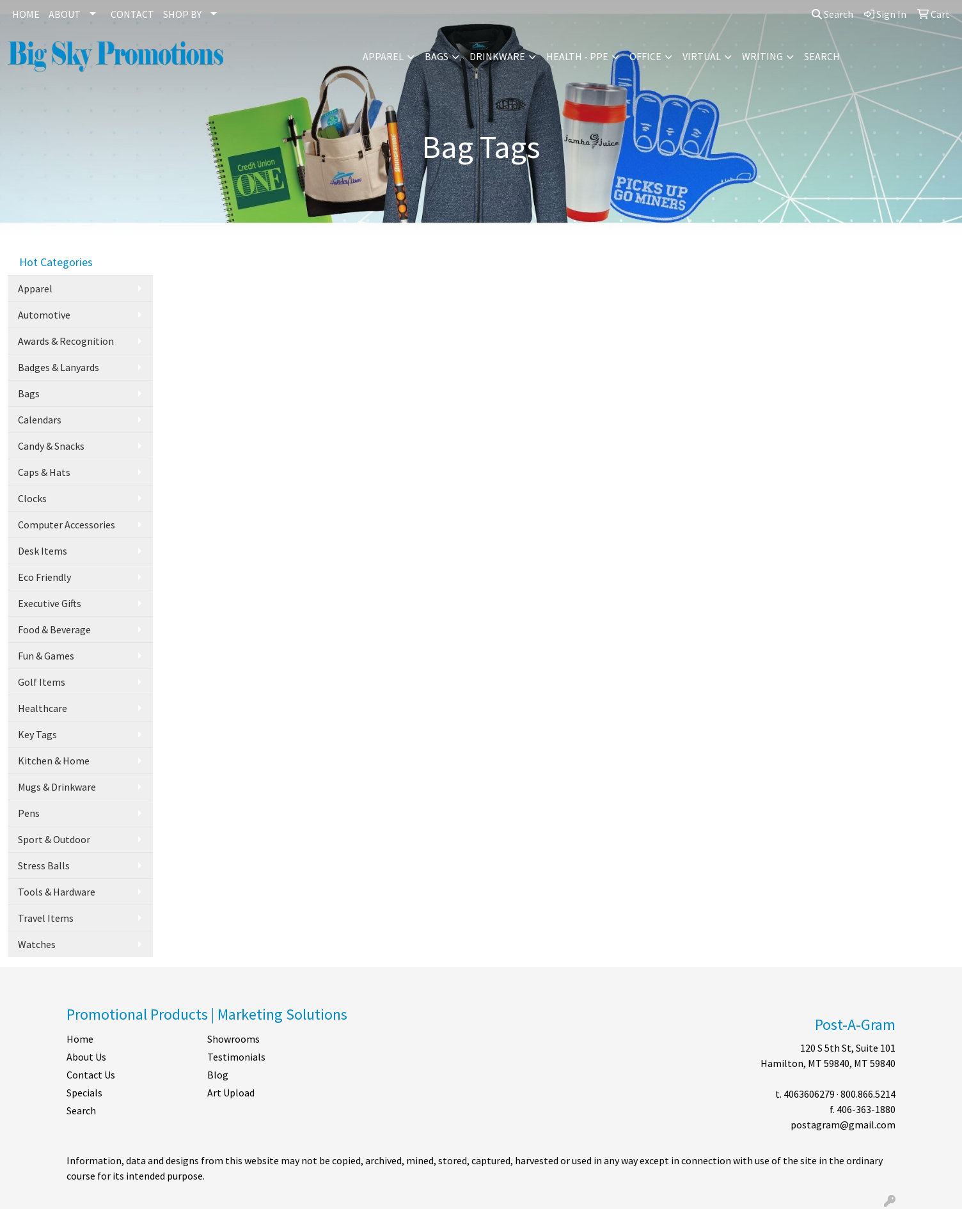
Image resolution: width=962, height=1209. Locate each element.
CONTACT (132, 14)
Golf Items (41, 682)
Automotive (44, 314)
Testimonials (236, 1056)
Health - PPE (577, 56)
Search (832, 14)
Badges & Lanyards (58, 367)
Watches (37, 944)
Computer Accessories (66, 524)
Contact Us (91, 1074)
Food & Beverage (54, 629)
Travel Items (46, 918)
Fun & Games (46, 655)
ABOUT (65, 14)
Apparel (383, 56)
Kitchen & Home (54, 760)
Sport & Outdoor (54, 839)
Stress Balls (44, 865)
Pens (29, 813)
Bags (436, 56)
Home (80, 1038)
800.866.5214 (867, 1093)
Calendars (39, 419)
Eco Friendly (44, 577)
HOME (26, 14)
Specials (84, 1092)
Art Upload (231, 1092)
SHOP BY (182, 14)
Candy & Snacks (51, 445)
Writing (762, 56)
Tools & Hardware (56, 891)
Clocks (32, 498)
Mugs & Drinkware (57, 786)
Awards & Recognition (66, 341)
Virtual (701, 56)
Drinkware (497, 56)
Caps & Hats (44, 472)
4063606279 (809, 1093)
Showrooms (233, 1038)
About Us (86, 1056)
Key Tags (37, 734)
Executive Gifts (49, 603)
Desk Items (42, 550)
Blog (217, 1074)
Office (645, 56)
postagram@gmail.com (843, 1124)
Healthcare (42, 708)
